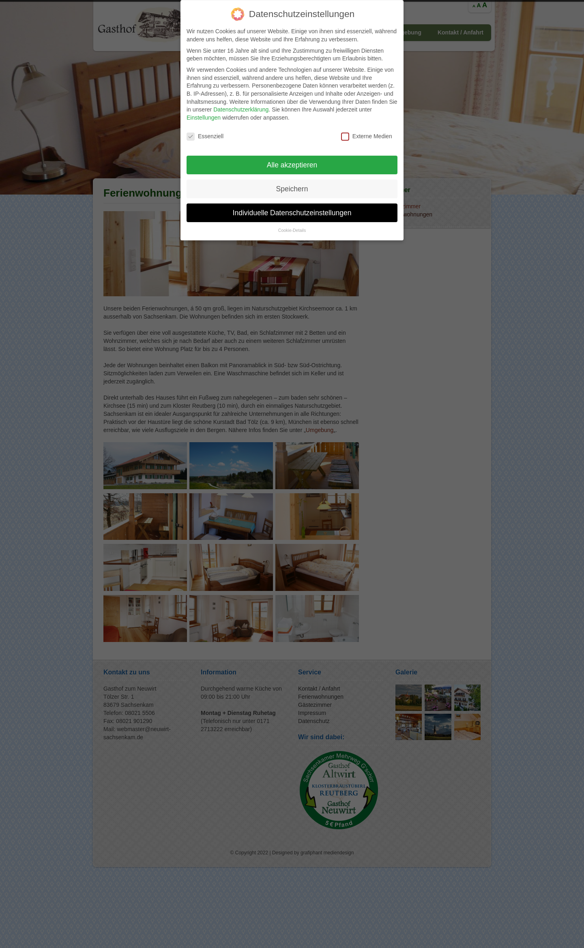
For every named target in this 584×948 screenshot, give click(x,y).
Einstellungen (204, 109)
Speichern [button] (292, 180)
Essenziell (205, 128)
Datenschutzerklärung (240, 101)
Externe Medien (366, 128)
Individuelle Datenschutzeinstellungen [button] (292, 204)
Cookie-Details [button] (292, 222)
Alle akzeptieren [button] (292, 156)
